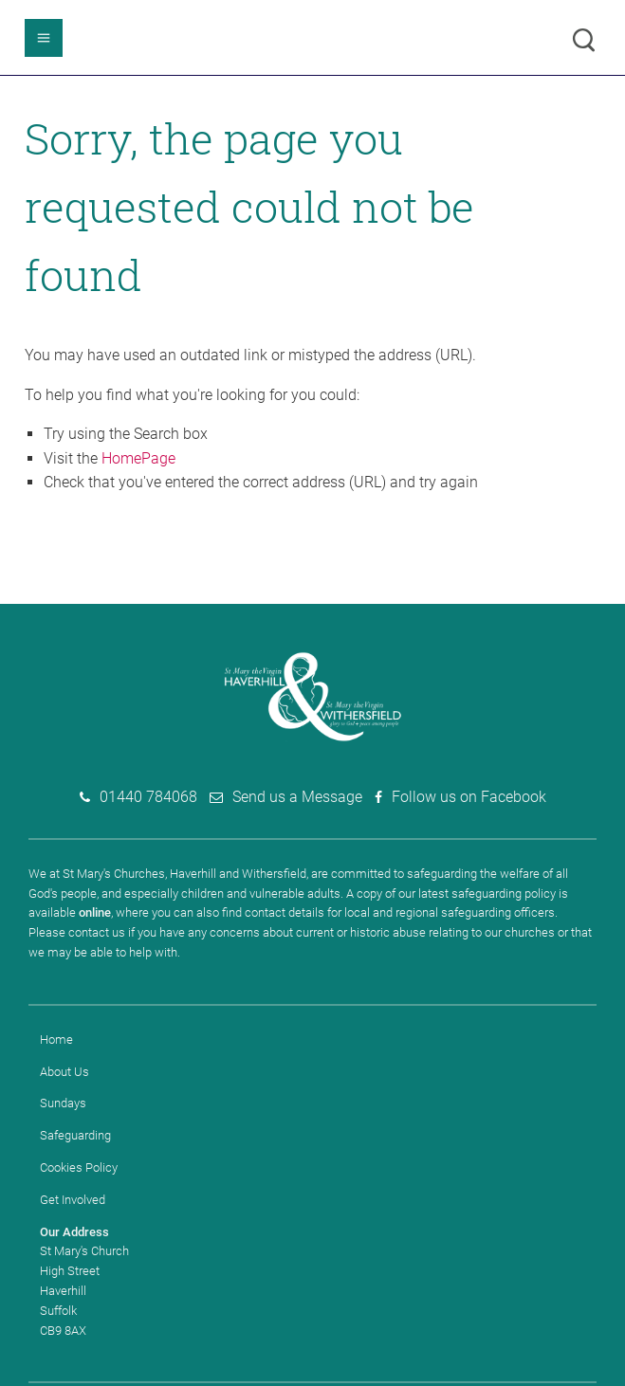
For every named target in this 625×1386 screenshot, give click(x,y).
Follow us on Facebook (469, 797)
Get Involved (72, 1200)
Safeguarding (75, 1135)
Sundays (63, 1103)
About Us (64, 1072)
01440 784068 (148, 797)
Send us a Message (297, 797)
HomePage (138, 458)
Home (56, 1039)
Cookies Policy (79, 1167)
